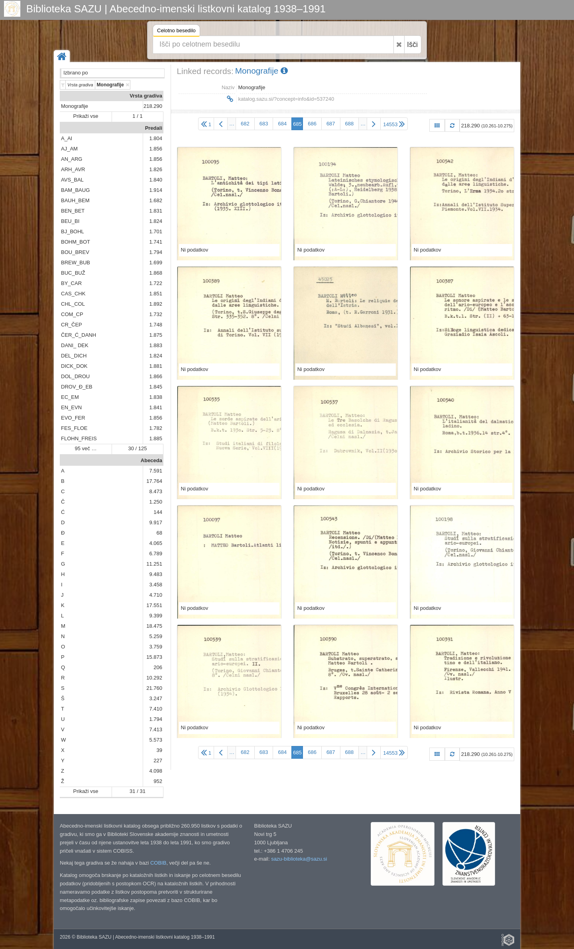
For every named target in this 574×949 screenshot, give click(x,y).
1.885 (155, 438)
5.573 (155, 740)
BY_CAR (71, 283)
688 (349, 124)
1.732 (155, 314)
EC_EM (70, 397)
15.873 (154, 657)
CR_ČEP (71, 325)
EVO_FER (73, 418)
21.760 (154, 688)
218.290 (153, 106)
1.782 (155, 428)
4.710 (155, 595)
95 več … (86, 448)
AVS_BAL (72, 180)
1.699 (155, 263)
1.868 (155, 273)
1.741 (155, 242)
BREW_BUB (75, 263)
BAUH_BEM (75, 200)
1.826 (155, 169)
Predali (153, 128)
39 (159, 750)
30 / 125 (137, 448)
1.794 (155, 252)
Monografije (74, 106)
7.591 (155, 471)
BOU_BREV (75, 252)
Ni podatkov (194, 250)
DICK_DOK (74, 366)
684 (282, 124)
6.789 (155, 554)
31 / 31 (137, 791)
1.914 (155, 190)
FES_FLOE (74, 428)
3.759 (155, 647)
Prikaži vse (85, 116)
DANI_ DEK (74, 345)
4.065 (155, 543)
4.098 (155, 771)
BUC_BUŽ (73, 273)
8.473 (155, 491)
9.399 (155, 616)
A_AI (66, 138)
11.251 (154, 564)
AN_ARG (71, 159)
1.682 (155, 200)
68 (159, 533)
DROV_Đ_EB (76, 387)
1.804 (155, 138)
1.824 (155, 221)
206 (157, 667)
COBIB (158, 863)
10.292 (154, 678)
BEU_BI (70, 221)
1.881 (155, 366)
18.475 (154, 626)
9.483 (155, 574)
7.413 (155, 729)
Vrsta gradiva (146, 96)
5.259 (155, 636)
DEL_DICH (73, 356)
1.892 (155, 304)
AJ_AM (69, 149)
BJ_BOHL (72, 231)
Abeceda (151, 460)
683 (263, 124)
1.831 (155, 211)
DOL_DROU (75, 376)
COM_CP (72, 314)
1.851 (155, 294)
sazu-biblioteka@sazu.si (299, 859)
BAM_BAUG (75, 190)
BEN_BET (73, 211)
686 (312, 124)
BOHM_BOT (75, 242)
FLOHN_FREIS (79, 438)
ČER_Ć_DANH (78, 335)
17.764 (154, 481)
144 (157, 512)
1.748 (155, 325)
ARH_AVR (73, 169)
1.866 (155, 376)
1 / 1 (137, 116)
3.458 (155, 585)
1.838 (155, 397)
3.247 (155, 698)
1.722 (155, 283)
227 (157, 760)
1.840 (155, 180)
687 (330, 124)
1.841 (155, 407)
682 (245, 124)
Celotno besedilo (176, 31)
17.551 (154, 605)
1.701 (155, 231)
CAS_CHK (73, 294)
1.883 (155, 345)
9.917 (155, 522)
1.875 (155, 335)
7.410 (155, 709)
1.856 (155, 149)
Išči (412, 45)
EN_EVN (71, 407)
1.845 (155, 387)
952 (157, 781)
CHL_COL (73, 304)
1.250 (155, 502)
